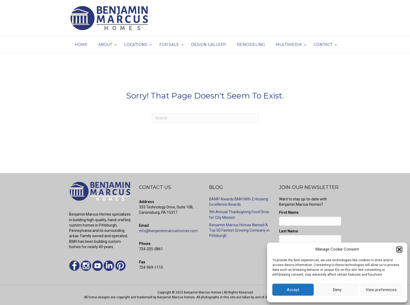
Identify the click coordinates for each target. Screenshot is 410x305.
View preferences (381, 289)
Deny (337, 289)
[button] (399, 249)
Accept (293, 289)
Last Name (288, 231)
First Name (288, 212)
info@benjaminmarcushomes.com (168, 231)
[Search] (205, 117)
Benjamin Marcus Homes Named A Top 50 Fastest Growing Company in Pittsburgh (239, 230)
